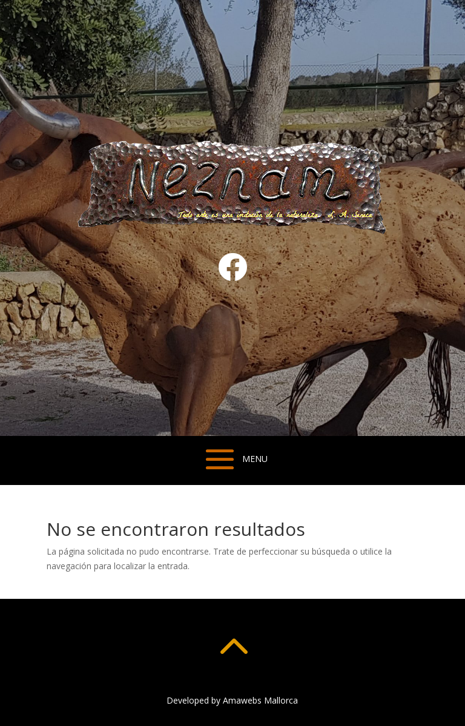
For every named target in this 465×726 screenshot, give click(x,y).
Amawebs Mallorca (260, 700)
